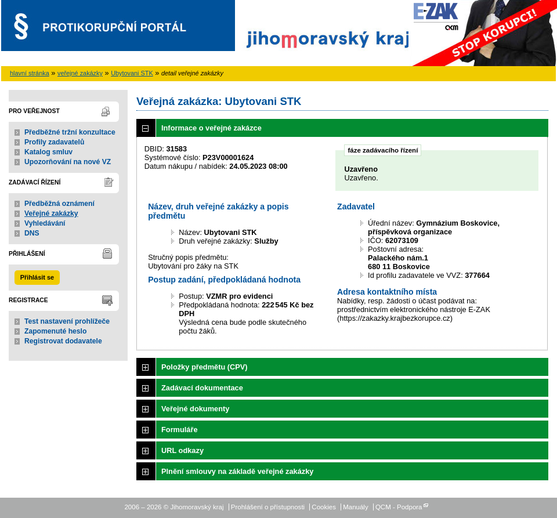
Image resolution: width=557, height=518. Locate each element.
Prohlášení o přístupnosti (268, 506)
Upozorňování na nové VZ (67, 162)
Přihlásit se (37, 277)
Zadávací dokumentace (202, 387)
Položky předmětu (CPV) (204, 367)
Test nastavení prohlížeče (67, 321)
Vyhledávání (45, 223)
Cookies (324, 506)
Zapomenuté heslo (55, 331)
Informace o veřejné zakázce (211, 128)
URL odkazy (182, 450)
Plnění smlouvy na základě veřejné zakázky (237, 471)
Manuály (355, 506)
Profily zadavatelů (54, 142)
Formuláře (179, 429)
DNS (31, 233)
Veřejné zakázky (51, 213)
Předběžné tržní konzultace (69, 132)
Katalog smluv (48, 152)
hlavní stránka (29, 73)
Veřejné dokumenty (195, 408)
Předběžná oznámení (59, 204)
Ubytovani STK (132, 73)
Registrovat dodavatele (63, 341)
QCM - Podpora (398, 506)
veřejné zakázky (80, 73)
